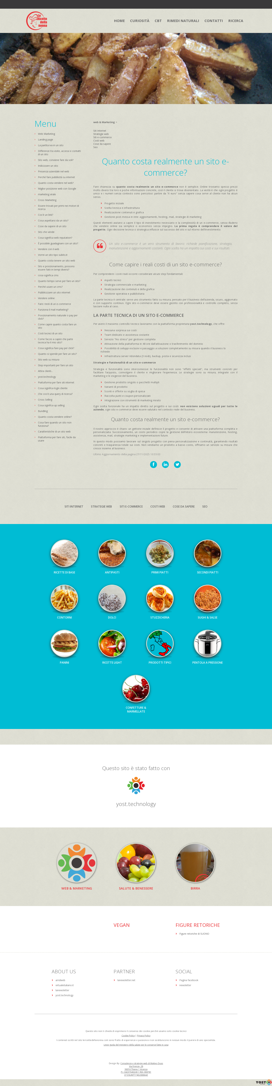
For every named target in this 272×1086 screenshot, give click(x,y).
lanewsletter (62, 990)
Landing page (45, 139)
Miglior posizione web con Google (57, 188)
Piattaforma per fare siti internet (56, 382)
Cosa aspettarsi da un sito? (53, 220)
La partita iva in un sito (50, 145)
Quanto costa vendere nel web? (56, 182)
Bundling (43, 411)
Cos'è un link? (45, 214)
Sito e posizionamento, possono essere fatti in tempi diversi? (56, 268)
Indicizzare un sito (48, 165)
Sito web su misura (48, 359)
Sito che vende (46, 232)
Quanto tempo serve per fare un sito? (59, 281)
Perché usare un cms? (50, 286)
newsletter (185, 985)
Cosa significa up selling (51, 405)
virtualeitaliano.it (65, 985)
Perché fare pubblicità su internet (56, 177)
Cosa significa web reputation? (55, 237)
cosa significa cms (48, 275)
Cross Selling (45, 399)
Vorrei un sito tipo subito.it (52, 254)
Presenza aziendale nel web (53, 171)
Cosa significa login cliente (52, 388)
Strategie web (101, 134)
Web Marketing (46, 133)
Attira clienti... (45, 371)
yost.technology (47, 376)
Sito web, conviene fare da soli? (55, 160)
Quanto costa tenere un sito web (56, 260)
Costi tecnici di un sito (50, 333)
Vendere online (46, 298)
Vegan (122, 925)
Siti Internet (99, 130)
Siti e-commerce (102, 137)
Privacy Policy (143, 1035)
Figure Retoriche (198, 925)
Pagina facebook (188, 980)
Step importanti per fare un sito (55, 365)
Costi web (98, 140)
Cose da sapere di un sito (52, 226)
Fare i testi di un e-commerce (54, 304)
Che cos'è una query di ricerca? (55, 394)
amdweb (60, 980)
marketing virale (47, 194)
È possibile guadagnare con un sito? (58, 243)
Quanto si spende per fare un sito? (57, 353)
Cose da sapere (102, 143)
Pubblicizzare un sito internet (54, 292)
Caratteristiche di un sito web (54, 431)
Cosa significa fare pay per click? (56, 348)
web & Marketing (104, 122)
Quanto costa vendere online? (55, 416)
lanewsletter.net (126, 980)
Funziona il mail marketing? (53, 309)
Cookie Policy (128, 1035)
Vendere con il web (48, 249)
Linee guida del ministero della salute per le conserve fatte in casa (136, 1045)
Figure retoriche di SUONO (194, 933)
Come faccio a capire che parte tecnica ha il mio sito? (55, 340)
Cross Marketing (47, 200)
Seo (95, 147)
